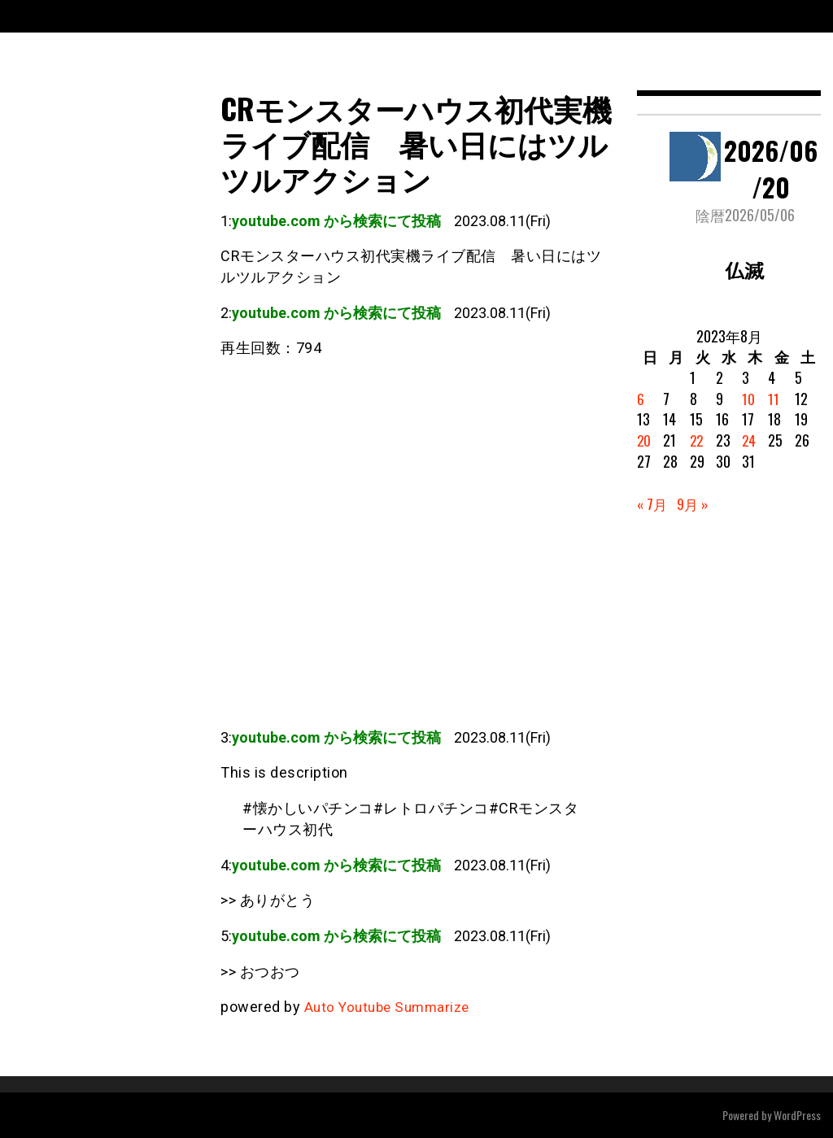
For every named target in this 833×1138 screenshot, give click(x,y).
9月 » (694, 503)
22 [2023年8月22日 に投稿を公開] (697, 440)
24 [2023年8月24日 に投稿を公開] (749, 440)
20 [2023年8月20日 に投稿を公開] (644, 440)
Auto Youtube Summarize (391, 1006)
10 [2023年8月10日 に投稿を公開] (748, 398)
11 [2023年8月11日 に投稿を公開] (773, 398)
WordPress (797, 1114)
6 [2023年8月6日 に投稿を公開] (640, 398)
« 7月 (653, 503)
